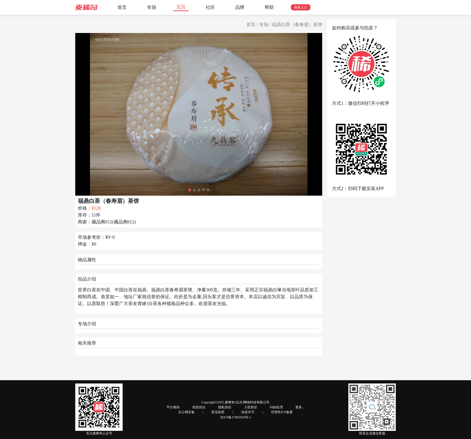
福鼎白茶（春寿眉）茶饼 (297, 24)
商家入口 (300, 7)
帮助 (269, 7)
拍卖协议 (198, 407)
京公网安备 (186, 412)
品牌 (239, 7)
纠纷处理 (276, 407)
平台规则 (173, 407)
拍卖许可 (247, 412)
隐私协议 (224, 407)
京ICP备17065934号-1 (235, 417)
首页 (122, 7)
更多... (300, 407)
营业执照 (217, 412)
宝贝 (180, 7)
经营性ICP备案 (282, 412)
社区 (210, 7)
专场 (151, 7)
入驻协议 (250, 407)
